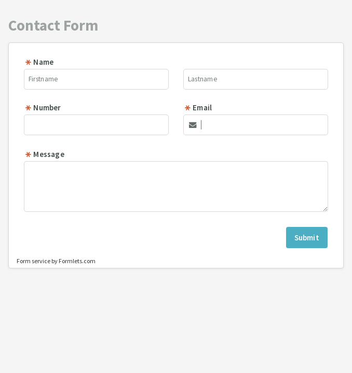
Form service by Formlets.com (56, 261)
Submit (306, 237)
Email (198, 107)
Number (42, 107)
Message (44, 154)
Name (38, 62)
